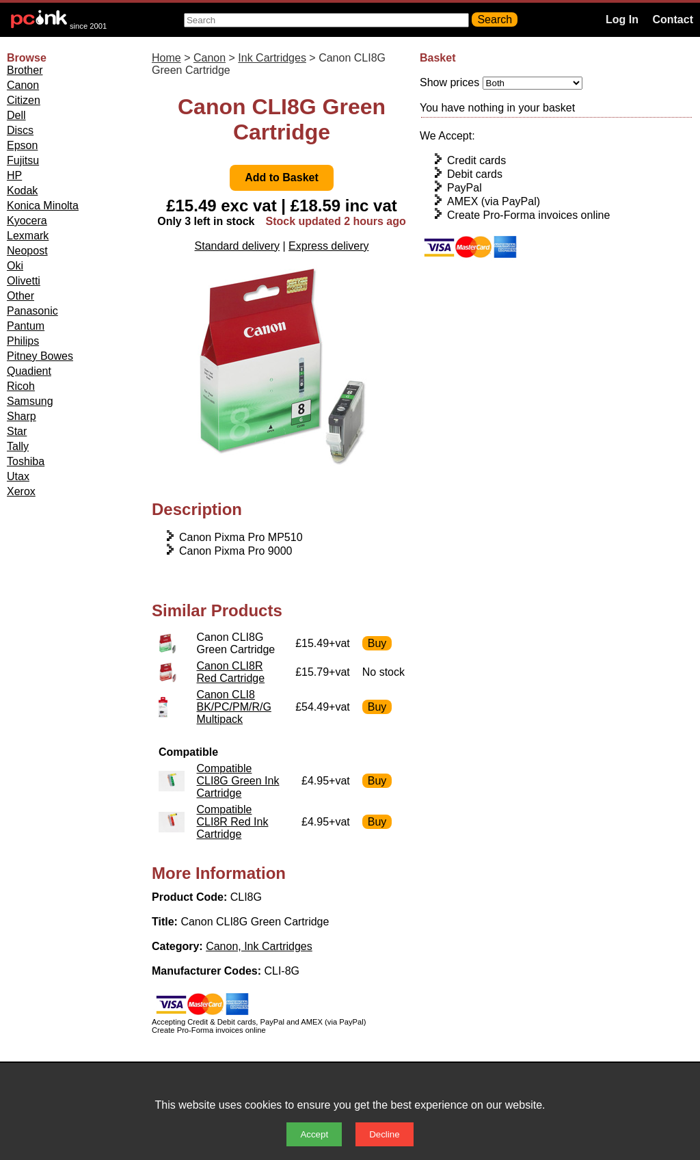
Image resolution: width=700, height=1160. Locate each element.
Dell (16, 115)
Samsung (30, 401)
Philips (23, 341)
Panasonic (32, 311)
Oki (15, 266)
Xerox (21, 491)
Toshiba (25, 461)
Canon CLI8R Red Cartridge (231, 672)
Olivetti (23, 281)
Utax (18, 476)
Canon (23, 85)
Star (17, 431)
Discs (20, 130)
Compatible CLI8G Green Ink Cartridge (238, 781)
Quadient (29, 371)
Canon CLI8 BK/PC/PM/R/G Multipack (234, 707)
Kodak (22, 190)
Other (20, 296)
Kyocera (27, 220)
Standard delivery (237, 246)
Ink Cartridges (272, 58)
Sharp (21, 416)
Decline (384, 1134)
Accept (314, 1134)
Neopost (27, 250)
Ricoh (21, 386)
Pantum (25, 326)
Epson (22, 145)
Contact (672, 19)
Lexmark (28, 235)
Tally (18, 446)
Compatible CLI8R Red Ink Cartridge (233, 822)
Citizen (23, 100)
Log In (622, 19)
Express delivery (328, 246)
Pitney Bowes (40, 356)
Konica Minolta (43, 205)
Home (166, 58)
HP (14, 175)
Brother (24, 70)
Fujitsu (23, 160)
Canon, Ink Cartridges (259, 946)
